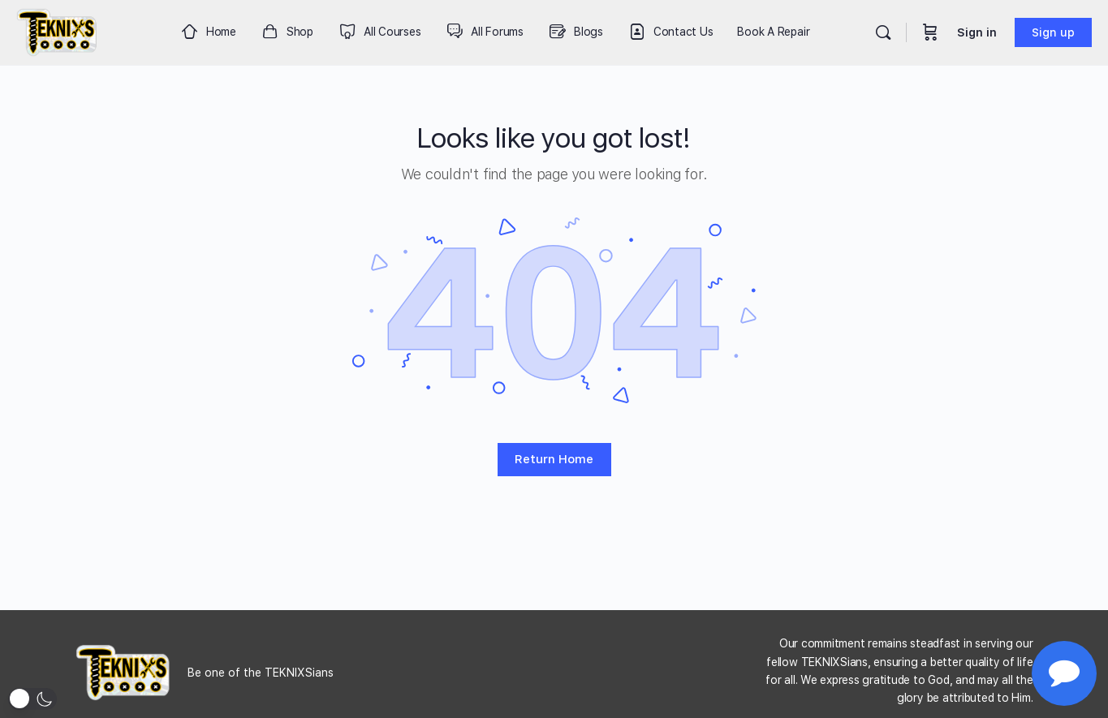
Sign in (977, 32)
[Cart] (930, 32)
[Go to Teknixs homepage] (57, 30)
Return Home (554, 459)
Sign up (1053, 32)
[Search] (883, 32)
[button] (32, 699)
